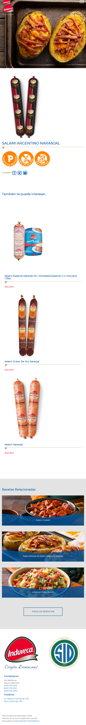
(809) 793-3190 (10, 691)
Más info (9, 287)
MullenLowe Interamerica (27, 721)
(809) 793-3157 (10, 688)
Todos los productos (43, 612)
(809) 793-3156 (10, 686)
